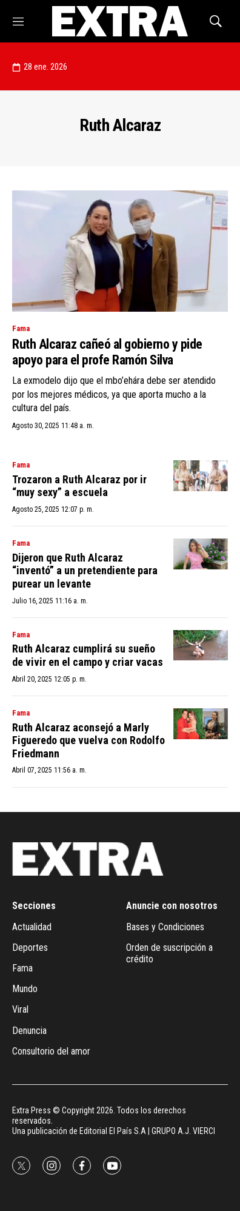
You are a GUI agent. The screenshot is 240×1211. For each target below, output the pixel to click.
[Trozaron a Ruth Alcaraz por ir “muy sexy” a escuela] (200, 475)
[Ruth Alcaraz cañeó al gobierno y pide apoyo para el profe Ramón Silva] (120, 251)
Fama (21, 328)
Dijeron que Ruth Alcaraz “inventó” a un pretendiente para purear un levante (85, 570)
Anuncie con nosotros (172, 905)
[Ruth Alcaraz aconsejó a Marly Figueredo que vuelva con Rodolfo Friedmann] (200, 723)
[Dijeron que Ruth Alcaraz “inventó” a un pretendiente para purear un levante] (200, 553)
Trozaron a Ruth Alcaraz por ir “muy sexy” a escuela (79, 486)
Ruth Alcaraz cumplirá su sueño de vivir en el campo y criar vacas (87, 655)
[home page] (119, 21)
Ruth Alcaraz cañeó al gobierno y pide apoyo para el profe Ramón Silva (107, 352)
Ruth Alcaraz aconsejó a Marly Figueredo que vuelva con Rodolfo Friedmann (88, 740)
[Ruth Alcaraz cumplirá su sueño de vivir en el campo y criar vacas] (200, 645)
